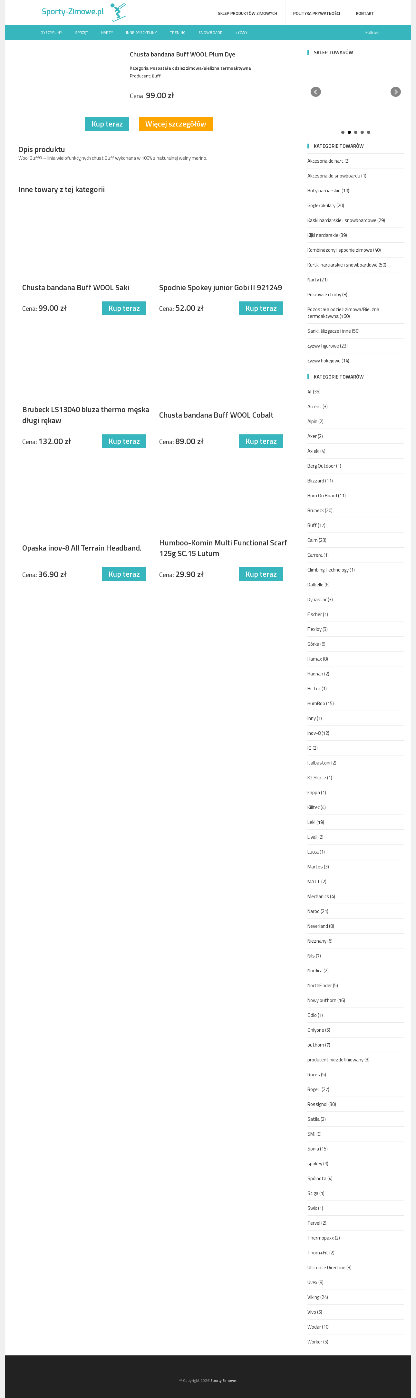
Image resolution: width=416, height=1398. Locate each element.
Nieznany (320, 941)
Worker (317, 1341)
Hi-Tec (317, 688)
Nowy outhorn (326, 1000)
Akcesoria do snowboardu (336, 175)
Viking (317, 1297)
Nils (314, 955)
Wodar (318, 1327)
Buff (316, 525)
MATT (316, 881)
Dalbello (318, 584)
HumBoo (320, 703)
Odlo (315, 1015)
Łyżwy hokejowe (328, 360)
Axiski (316, 451)
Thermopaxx (323, 1237)
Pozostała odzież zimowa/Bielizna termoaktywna (343, 313)
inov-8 (318, 733)
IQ (312, 748)
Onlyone (318, 1030)
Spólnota (320, 1178)
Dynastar (320, 599)
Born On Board (326, 495)
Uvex (315, 1282)
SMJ (314, 1134)
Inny (314, 718)
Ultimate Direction (329, 1267)
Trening (178, 32)
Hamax (317, 659)
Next (396, 92)
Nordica (318, 970)
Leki (315, 822)
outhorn (318, 1044)
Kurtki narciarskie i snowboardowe (346, 264)
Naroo (317, 911)
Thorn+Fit (320, 1252)
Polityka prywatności (316, 13)
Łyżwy (241, 32)
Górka (316, 644)
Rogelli (318, 1089)
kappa (316, 792)
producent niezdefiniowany (338, 1059)
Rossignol (321, 1104)
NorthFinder (322, 985)
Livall (315, 837)
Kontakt (365, 13)
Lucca (316, 852)
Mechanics (321, 896)
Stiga (315, 1193)
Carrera (318, 555)
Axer (315, 436)
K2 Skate (319, 777)
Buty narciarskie (328, 190)
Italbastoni (321, 762)
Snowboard (210, 32)
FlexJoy (317, 629)
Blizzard (320, 480)
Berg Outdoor (324, 466)
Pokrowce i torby (327, 294)
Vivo (314, 1312)
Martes (318, 866)
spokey (317, 1163)
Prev (316, 92)
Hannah (318, 673)
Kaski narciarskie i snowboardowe (346, 220)
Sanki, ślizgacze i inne (333, 331)
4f (314, 391)
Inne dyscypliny (141, 32)
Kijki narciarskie (327, 235)
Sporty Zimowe (223, 1380)
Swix (315, 1208)
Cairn (316, 540)
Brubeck (320, 510)
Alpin (315, 421)
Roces (316, 1074)
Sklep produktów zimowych (247, 13)
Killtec (316, 807)
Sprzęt (81, 32)
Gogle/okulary (325, 205)
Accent (317, 406)
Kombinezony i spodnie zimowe (344, 250)
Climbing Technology (331, 569)
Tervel (316, 1223)
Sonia (317, 1148)
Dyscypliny (51, 32)
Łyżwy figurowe (327, 346)
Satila (316, 1119)
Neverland (320, 926)
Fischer (317, 614)
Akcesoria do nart (328, 161)
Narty (107, 32)
